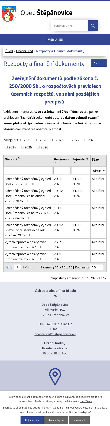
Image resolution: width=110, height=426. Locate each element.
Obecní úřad (24, 51)
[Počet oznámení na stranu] (97, 267)
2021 (59, 140)
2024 (12, 147)
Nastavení (79, 420)
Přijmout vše (32, 420)
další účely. (86, 401)
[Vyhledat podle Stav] (98, 171)
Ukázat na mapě (55, 393)
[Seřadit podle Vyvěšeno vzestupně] (56, 162)
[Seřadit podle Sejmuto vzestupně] (74, 162)
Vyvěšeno (61, 159)
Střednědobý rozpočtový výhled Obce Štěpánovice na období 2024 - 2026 (28, 196)
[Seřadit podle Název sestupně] (19, 159)
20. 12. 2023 (58, 227)
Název (11, 159)
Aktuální (98, 178)
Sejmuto (80, 159)
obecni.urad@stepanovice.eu (55, 334)
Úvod (9, 51)
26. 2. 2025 (58, 244)
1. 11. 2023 (58, 210)
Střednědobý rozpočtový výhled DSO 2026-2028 (28, 181)
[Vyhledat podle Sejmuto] (81, 170)
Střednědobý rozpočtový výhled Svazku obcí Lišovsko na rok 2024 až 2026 (28, 230)
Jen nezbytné (56, 420)
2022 (75, 140)
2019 (27, 140)
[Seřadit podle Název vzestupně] (19, 157)
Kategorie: (10, 139)
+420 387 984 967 (58, 323)
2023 (92, 140)
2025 (28, 147)
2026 (44, 147)
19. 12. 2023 (58, 193)
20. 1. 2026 (58, 256)
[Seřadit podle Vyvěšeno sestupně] (56, 164)
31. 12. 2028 (77, 181)
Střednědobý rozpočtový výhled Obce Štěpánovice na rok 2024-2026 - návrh (28, 213)
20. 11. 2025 (58, 181)
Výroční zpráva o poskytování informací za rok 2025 (26, 256)
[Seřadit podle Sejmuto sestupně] (74, 164)
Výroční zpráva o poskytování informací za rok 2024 (26, 244)
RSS (99, 62)
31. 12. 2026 (77, 193)
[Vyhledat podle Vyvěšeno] (61, 170)
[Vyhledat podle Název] (28, 170)
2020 (43, 140)
